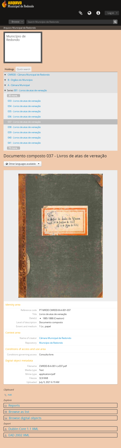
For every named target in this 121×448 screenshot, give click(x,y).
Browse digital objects (23, 418)
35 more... (13, 95)
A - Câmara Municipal (19, 85)
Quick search (23, 69)
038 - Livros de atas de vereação (24, 127)
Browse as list (17, 412)
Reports (12, 405)
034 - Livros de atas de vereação (24, 106)
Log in (111, 13)
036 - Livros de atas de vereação (24, 116)
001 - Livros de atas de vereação (30, 90)
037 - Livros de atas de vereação (24, 121)
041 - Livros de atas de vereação (24, 142)
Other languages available (23, 163)
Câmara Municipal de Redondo (55, 338)
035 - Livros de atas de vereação (24, 111)
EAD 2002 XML (17, 435)
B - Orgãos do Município (20, 79)
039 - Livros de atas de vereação (24, 132)
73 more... (13, 148)
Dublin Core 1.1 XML (21, 429)
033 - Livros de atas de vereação (24, 100)
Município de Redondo (51, 342)
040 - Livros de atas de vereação (24, 137)
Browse (15, 21)
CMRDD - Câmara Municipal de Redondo (29, 74)
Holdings (9, 69)
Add (10, 394)
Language (89, 13)
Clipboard (80, 13)
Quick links (98, 13)
